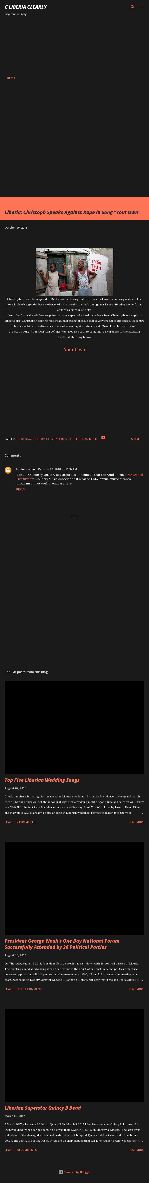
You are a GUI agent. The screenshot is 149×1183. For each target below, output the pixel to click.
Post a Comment (29, 989)
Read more (136, 822)
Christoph (66, 439)
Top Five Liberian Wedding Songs (42, 780)
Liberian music (87, 439)
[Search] (132, 7)
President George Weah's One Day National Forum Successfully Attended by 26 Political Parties (62, 944)
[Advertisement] (74, 46)
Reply (20, 489)
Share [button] (135, 439)
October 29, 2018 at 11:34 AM (57, 469)
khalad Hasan (25, 469)
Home (11, 78)
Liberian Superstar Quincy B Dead (43, 1108)
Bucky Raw (23, 439)
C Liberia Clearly (26, 7)
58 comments (27, 1150)
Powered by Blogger (74, 1172)
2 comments (26, 822)
